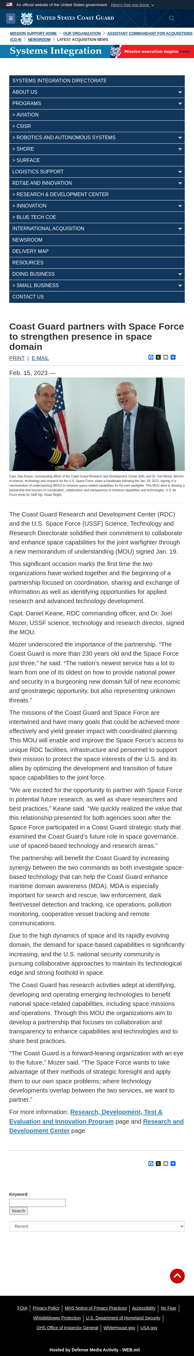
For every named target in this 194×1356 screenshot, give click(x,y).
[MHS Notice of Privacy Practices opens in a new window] (96, 1308)
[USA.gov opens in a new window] (148, 1327)
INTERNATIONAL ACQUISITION (48, 228)
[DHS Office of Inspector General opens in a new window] (68, 1327)
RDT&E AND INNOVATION (42, 183)
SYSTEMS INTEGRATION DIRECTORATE (59, 80)
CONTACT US (28, 296)
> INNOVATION (29, 205)
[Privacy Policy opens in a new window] (46, 1308)
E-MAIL (40, 358)
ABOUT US (25, 92)
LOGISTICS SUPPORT (38, 171)
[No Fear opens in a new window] (168, 1308)
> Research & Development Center (60, 194)
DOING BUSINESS (33, 274)
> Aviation (25, 114)
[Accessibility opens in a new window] (144, 1308)
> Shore (23, 149)
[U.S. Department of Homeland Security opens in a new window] (123, 1317)
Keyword (18, 1194)
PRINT (17, 358)
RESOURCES (27, 262)
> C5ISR (21, 126)
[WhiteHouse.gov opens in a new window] (119, 1327)
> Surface (26, 160)
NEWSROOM (27, 240)
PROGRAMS (26, 103)
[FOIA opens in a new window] (22, 1308)
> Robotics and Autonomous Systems (63, 137)
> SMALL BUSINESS (35, 285)
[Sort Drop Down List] (97, 1226)
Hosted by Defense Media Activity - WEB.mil (95, 1349)
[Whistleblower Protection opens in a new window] (57, 1317)
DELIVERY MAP (30, 251)
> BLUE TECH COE (34, 217)
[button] (133, 5)
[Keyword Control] (37, 1203)
